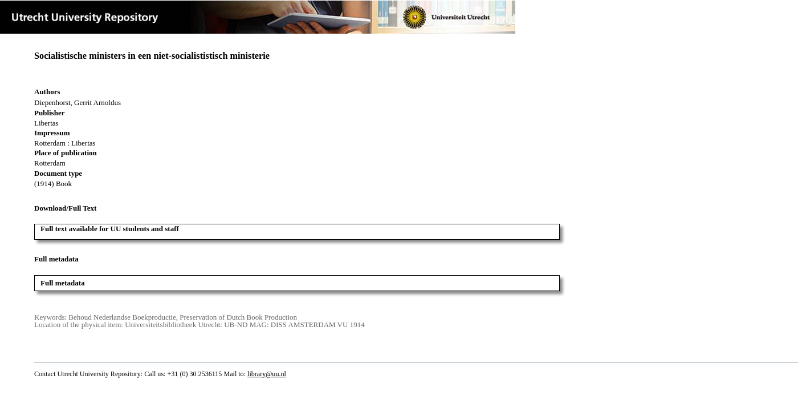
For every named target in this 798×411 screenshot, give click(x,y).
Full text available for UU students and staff (109, 228)
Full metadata (62, 283)
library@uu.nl (266, 374)
